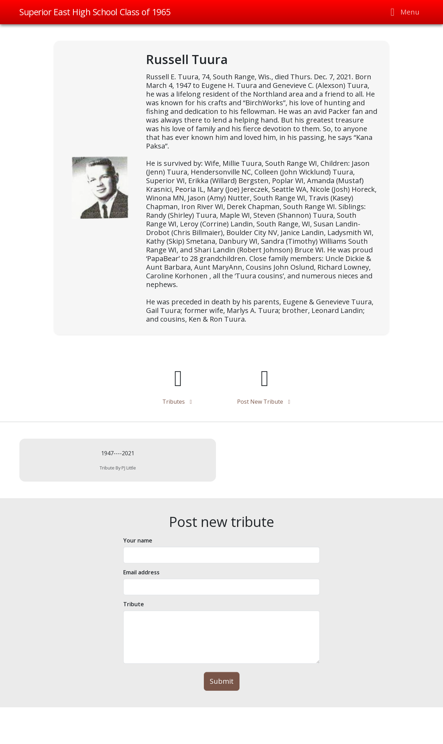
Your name (137, 540)
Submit (222, 681)
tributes (178, 401)
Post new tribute (265, 401)
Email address (141, 572)
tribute (133, 604)
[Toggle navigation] (403, 12)
